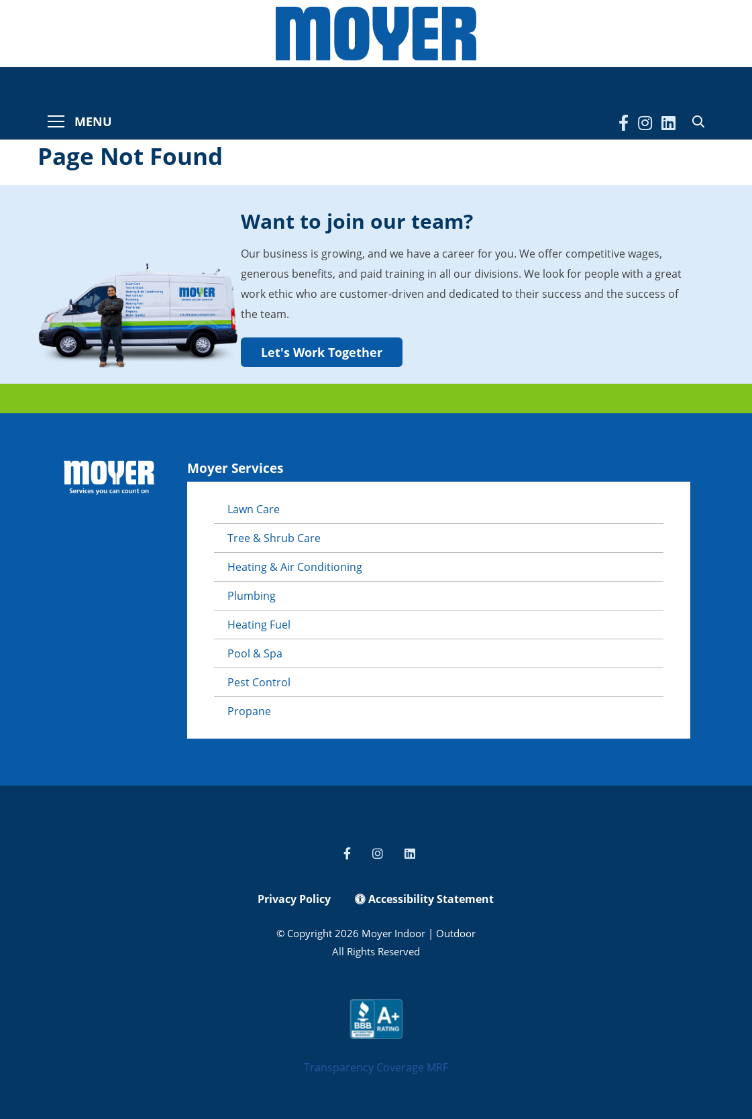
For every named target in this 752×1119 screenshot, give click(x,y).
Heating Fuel (258, 624)
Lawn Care (253, 509)
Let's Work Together (321, 352)
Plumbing (251, 595)
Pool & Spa (254, 653)
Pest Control (258, 682)
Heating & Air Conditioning (294, 567)
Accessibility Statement (424, 899)
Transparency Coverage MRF (376, 1067)
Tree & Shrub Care (274, 538)
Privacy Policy (294, 899)
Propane (249, 711)
